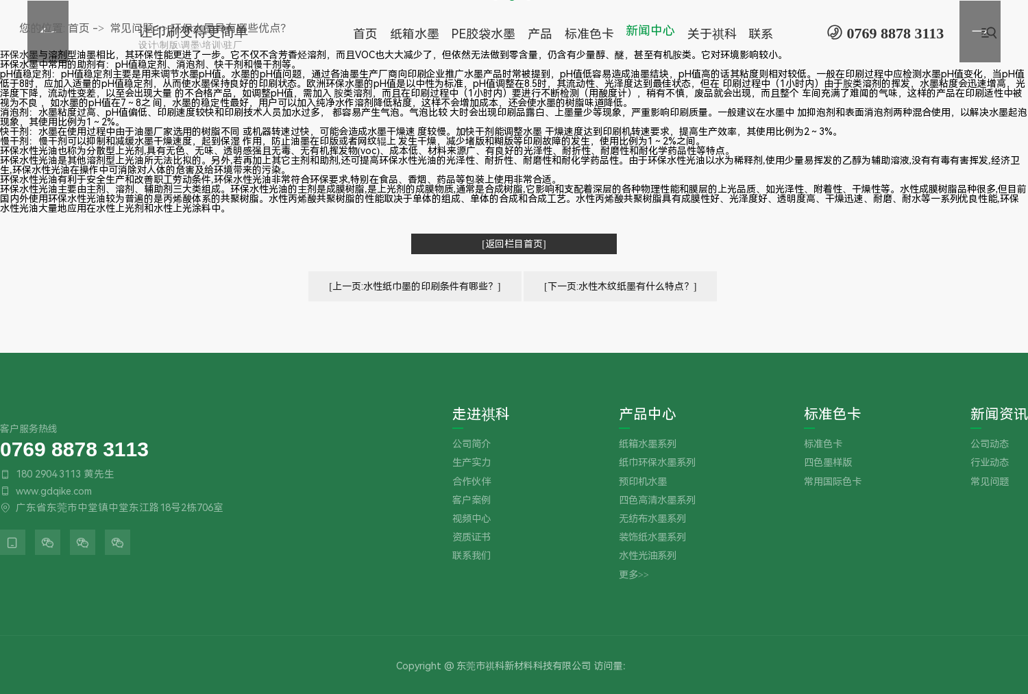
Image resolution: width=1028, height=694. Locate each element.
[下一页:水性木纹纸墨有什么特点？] (620, 286)
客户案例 (471, 500)
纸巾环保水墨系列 (657, 463)
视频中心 (471, 519)
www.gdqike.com (54, 491)
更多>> (634, 575)
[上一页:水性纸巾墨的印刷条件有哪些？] (414, 286)
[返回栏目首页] (514, 243)
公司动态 (989, 444)
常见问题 (989, 482)
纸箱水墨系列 (647, 444)
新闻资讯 (999, 415)
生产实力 (471, 463)
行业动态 (989, 463)
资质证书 (471, 537)
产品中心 (647, 415)
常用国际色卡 (832, 482)
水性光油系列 (647, 556)
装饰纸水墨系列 (652, 537)
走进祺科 (481, 415)
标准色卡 (832, 415)
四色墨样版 (828, 463)
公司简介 (471, 444)
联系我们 (471, 556)
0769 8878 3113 (74, 448)
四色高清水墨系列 (657, 500)
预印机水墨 (643, 482)
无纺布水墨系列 (652, 519)
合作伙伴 (471, 482)
